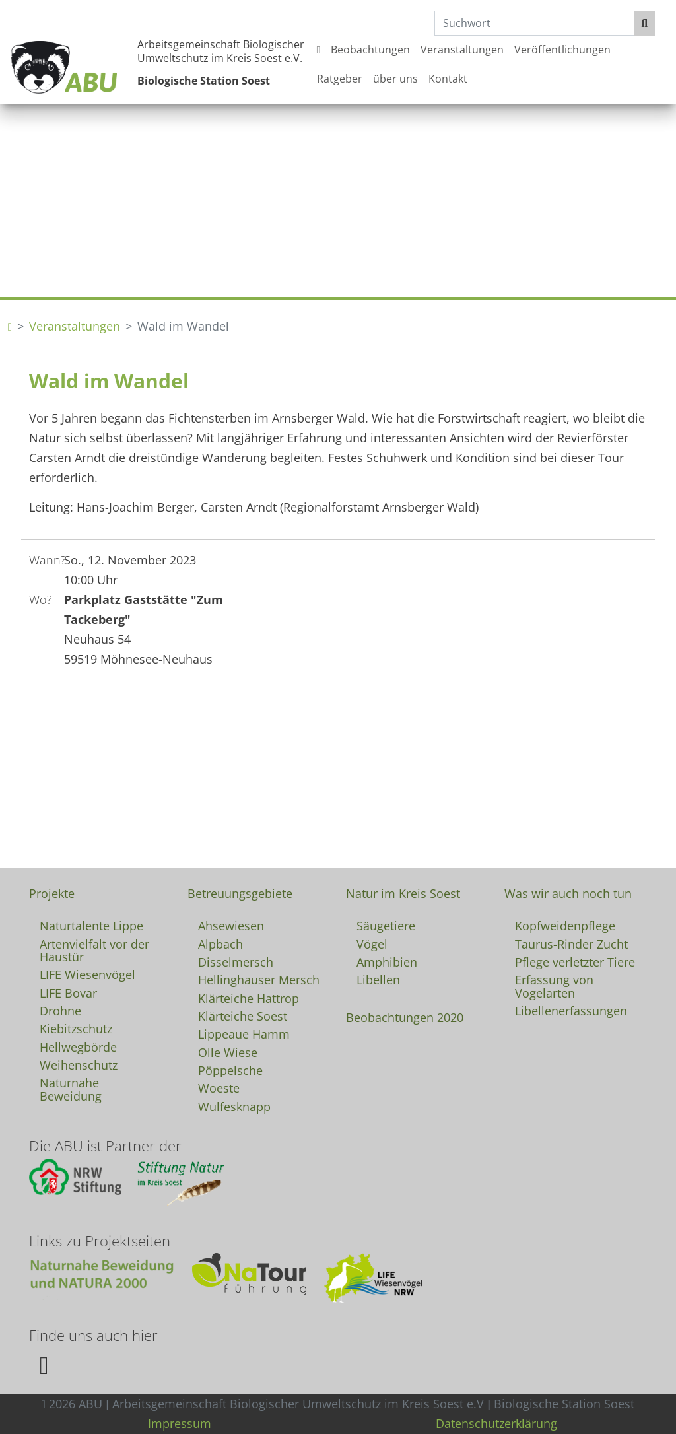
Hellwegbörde (78, 1046)
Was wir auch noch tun (568, 893)
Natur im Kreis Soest (403, 893)
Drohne (60, 1010)
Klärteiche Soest (242, 1015)
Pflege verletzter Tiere (575, 961)
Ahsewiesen (231, 925)
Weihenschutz (79, 1064)
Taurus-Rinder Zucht (571, 943)
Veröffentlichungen (562, 49)
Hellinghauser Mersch (259, 979)
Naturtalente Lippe (91, 925)
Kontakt (447, 78)
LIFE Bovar (68, 992)
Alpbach (220, 943)
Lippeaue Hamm (244, 1033)
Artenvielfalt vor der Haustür (94, 950)
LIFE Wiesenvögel (87, 974)
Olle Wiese (227, 1051)
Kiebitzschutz (76, 1028)
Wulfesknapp (234, 1106)
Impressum (179, 1423)
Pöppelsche (230, 1069)
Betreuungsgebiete (239, 893)
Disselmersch (235, 961)
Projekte (52, 893)
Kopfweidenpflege (565, 925)
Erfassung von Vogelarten (554, 986)
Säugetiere (385, 925)
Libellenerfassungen (571, 1010)
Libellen (378, 979)
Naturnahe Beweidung (71, 1089)
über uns (395, 78)
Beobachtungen (370, 49)
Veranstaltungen (462, 49)
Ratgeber (339, 78)
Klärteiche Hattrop (248, 997)
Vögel (372, 943)
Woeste (219, 1087)
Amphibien (386, 961)
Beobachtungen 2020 (404, 1017)
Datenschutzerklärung (496, 1423)
